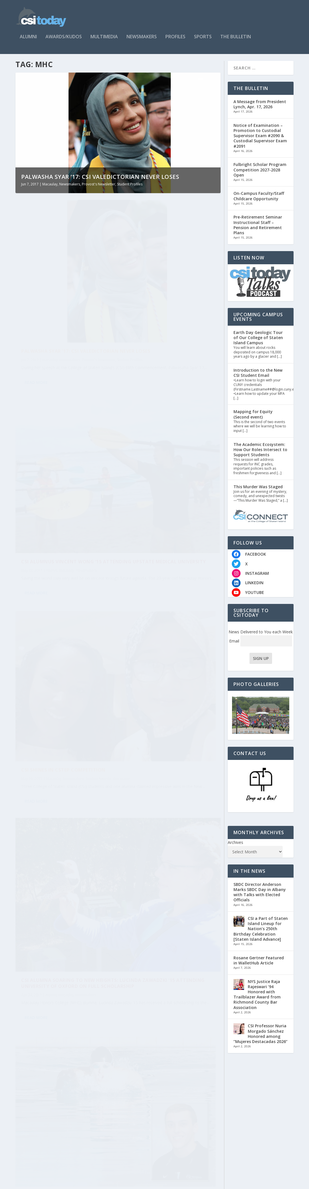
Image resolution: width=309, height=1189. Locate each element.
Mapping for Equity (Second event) (253, 419)
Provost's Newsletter (98, 189)
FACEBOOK (255, 559)
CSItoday (38, 1182)
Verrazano (43, 459)
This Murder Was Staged (258, 492)
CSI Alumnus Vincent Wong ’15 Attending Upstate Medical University (167, 294)
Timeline (286, 1182)
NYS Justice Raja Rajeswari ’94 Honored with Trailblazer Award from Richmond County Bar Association (257, 999)
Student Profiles (129, 189)
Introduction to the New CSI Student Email (257, 378)
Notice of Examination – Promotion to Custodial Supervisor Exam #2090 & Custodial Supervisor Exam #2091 (260, 141)
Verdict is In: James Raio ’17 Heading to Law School (162, 763)
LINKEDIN (254, 588)
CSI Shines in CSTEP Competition (63, 445)
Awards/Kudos (63, 37)
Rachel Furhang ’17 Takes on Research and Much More (165, 612)
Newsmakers (141, 37)
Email (260, 646)
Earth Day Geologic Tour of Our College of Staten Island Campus (258, 343)
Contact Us (235, 1182)
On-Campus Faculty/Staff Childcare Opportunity (258, 201)
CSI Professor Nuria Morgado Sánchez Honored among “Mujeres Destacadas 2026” (260, 1038)
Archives (235, 847)
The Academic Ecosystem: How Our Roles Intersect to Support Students (260, 455)
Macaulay (50, 189)
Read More (36, 344)
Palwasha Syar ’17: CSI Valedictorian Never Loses (100, 182)
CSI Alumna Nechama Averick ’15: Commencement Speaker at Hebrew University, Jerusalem (64, 1022)
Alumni (28, 37)
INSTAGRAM (257, 578)
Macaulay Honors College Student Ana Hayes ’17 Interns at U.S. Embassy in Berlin (167, 923)
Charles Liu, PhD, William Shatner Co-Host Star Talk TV (61, 847)
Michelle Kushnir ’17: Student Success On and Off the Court (61, 764)
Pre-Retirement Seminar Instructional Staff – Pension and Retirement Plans (257, 230)
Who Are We (262, 1182)
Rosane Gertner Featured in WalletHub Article (258, 965)
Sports (203, 37)
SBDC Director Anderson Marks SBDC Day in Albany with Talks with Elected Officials (259, 897)
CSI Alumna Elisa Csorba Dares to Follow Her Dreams (167, 1084)
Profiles (175, 37)
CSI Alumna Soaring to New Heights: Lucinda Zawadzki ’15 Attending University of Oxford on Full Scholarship (170, 455)
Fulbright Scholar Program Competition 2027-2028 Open (259, 175)
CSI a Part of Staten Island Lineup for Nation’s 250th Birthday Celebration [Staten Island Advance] (260, 934)
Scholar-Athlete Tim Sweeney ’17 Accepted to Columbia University (64, 603)
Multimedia (104, 37)
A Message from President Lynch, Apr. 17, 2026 (259, 109)
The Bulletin (235, 37)
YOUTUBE (254, 597)
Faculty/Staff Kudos (61, 858)
